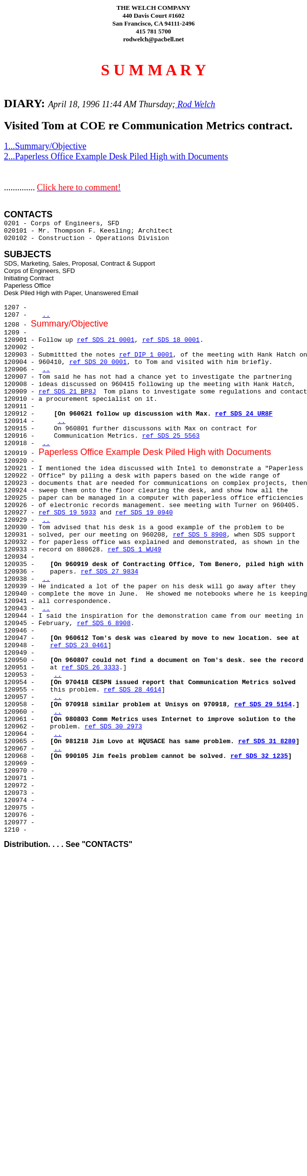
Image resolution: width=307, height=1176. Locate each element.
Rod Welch (195, 104)
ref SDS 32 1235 (259, 756)
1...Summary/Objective (45, 146)
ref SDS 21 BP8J (67, 391)
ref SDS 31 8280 (267, 741)
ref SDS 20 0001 (98, 362)
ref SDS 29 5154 (263, 704)
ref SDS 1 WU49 (134, 549)
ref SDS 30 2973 (113, 726)
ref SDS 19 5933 (67, 512)
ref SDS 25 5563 (171, 436)
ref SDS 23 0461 (79, 645)
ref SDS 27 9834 (109, 571)
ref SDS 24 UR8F (244, 414)
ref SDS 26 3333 (90, 667)
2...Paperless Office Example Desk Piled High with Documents (116, 156)
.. (46, 315)
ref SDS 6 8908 (103, 623)
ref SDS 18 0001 (171, 340)
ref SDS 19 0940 (144, 512)
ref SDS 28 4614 (132, 690)
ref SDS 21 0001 (105, 340)
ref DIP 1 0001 (146, 355)
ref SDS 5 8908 (199, 535)
